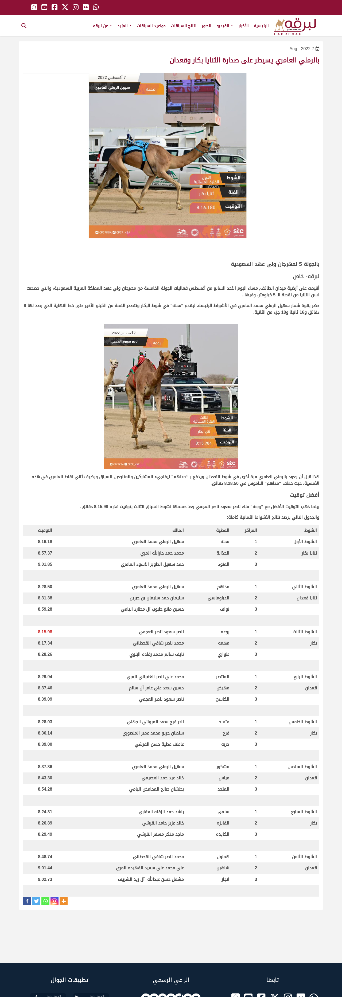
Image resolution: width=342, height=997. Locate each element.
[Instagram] (54, 901)
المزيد (124, 26)
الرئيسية (261, 26)
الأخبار (243, 26)
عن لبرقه (102, 26)
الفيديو (224, 26)
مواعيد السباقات (151, 26)
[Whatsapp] (45, 901)
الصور (206, 26)
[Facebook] (27, 901)
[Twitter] (36, 901)
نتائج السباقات (183, 26)
